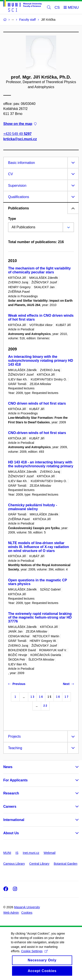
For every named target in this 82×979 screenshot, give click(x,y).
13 (32, 697)
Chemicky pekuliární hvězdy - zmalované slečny (32, 507)
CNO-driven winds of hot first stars (37, 433)
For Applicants (15, 780)
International (13, 820)
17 (66, 697)
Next (68, 684)
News (7, 767)
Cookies (26, 912)
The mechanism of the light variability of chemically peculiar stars (39, 270)
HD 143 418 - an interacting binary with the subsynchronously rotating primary (40, 464)
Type (12, 218)
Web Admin (11, 912)
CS (57, 7)
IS (17, 853)
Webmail (50, 853)
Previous (16, 684)
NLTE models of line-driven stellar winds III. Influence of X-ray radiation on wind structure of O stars (38, 547)
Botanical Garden (65, 863)
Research (11, 793)
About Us (11, 833)
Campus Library (14, 863)
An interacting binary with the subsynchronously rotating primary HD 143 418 (40, 360)
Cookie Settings (34, 956)
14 (41, 697)
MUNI (7, 853)
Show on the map (20, 124)
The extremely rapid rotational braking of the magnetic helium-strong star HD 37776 (40, 617)
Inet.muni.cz (31, 853)
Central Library (39, 863)
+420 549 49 (17, 134)
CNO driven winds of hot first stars (37, 403)
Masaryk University (27, 907)
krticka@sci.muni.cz (20, 139)
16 (58, 697)
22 (45, 706)
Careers (9, 806)
